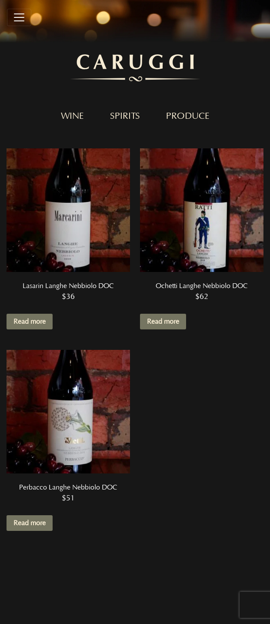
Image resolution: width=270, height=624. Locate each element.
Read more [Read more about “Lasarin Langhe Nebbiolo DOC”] (29, 321)
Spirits (125, 116)
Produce (188, 116)
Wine (72, 116)
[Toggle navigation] (19, 17)
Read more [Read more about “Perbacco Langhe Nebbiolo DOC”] (29, 523)
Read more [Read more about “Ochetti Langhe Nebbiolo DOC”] (163, 321)
